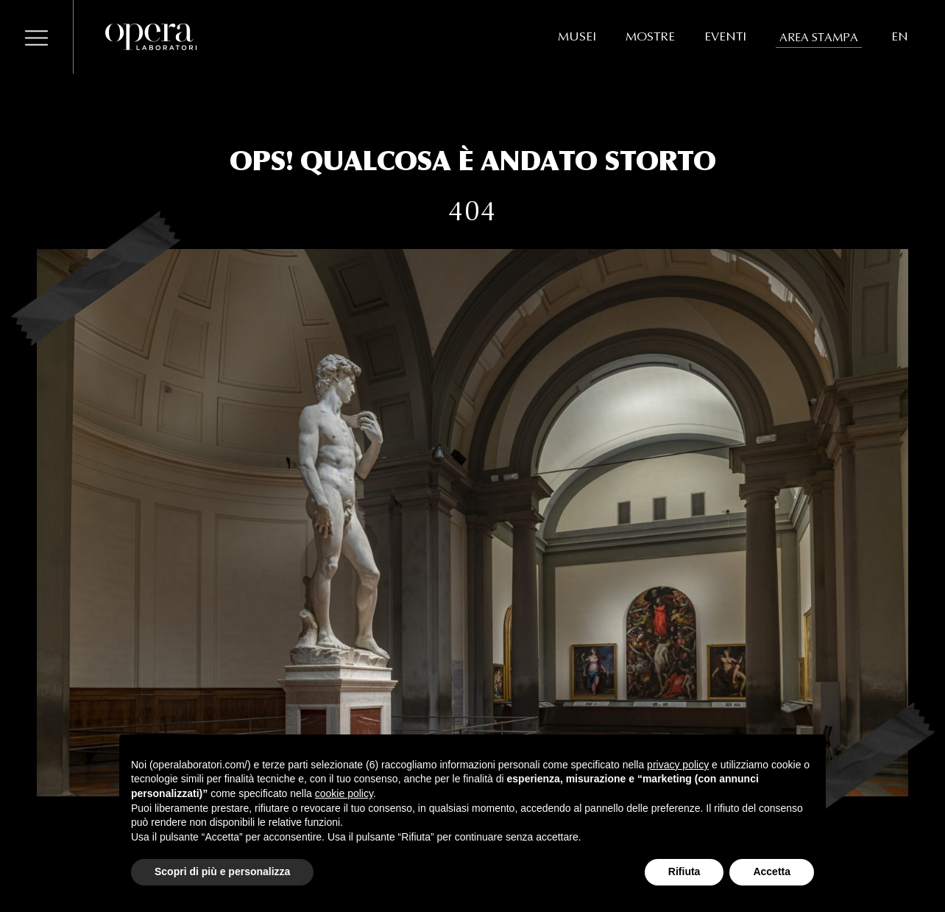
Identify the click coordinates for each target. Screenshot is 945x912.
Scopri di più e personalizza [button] (222, 871)
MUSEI (577, 36)
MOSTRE (650, 36)
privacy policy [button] (678, 765)
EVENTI (725, 36)
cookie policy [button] (344, 793)
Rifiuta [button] (684, 871)
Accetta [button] (771, 871)
